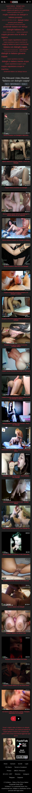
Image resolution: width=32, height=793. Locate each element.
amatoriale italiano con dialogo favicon (15, 71)
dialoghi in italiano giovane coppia (13, 55)
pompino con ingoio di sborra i (15, 8)
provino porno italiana (15, 22)
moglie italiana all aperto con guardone (15, 10)
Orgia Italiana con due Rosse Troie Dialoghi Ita (16, 528)
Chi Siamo (8, 767)
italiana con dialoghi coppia (15, 47)
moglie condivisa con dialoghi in (15, 15)
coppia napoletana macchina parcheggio (15, 24)
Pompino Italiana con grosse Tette (16, 633)
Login (26, 764)
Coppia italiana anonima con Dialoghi (16, 109)
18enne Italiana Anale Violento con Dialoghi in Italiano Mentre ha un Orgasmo (16, 214)
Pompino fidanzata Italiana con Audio (16, 659)
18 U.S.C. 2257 (7, 774)
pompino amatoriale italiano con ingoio (9, 20)
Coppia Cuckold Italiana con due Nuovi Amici (16, 685)
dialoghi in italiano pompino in (9, 32)
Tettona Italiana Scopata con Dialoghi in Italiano (16, 240)
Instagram (26, 774)
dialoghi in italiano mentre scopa (15, 61)
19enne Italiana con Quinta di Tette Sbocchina (16, 554)
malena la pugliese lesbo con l (15, 12)
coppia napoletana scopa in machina (12, 67)
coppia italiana (10, 6)
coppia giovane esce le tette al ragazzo (14, 35)
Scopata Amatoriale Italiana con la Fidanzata (16, 580)
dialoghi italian (23, 20)
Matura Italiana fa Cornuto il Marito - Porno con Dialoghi (16, 162)
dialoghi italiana (22, 51)
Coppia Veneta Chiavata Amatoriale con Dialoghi (16, 371)
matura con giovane (22, 32)
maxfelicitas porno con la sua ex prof (10, 49)
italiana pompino (15, 17)
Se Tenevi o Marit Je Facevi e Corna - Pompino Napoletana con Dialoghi (16, 712)
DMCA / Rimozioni (19, 770)
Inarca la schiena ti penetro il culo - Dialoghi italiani (16, 502)
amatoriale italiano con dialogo (15, 27)
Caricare (12, 764)
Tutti (6, 84)
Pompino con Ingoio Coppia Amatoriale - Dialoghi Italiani (16, 345)
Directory (17, 774)
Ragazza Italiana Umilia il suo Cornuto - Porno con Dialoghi (16, 424)
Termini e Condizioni (20, 767)
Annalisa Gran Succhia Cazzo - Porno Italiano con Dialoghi (16, 476)
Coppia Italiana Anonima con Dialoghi (16, 187)
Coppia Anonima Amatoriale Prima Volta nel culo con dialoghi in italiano (16, 398)
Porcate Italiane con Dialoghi (16, 607)
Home (5, 764)
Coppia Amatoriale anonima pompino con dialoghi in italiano (16, 293)
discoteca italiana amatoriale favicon (11, 51)
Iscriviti (20, 764)
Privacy (9, 770)
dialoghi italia (20, 6)
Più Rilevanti (15, 84)
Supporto (20, 777)
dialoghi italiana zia (15, 29)
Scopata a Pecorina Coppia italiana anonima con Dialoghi (16, 319)
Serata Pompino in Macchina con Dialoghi (16, 266)
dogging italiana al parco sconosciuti (15, 44)
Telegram (12, 777)
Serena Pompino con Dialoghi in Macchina (16, 135)
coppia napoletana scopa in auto (15, 64)
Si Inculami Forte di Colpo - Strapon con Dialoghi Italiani (16, 450)
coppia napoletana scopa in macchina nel (15, 42)
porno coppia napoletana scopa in (15, 40)
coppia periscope (23, 49)
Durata (24, 84)
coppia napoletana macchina (15, 59)
